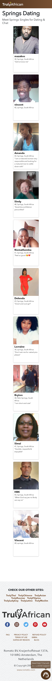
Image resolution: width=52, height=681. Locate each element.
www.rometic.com (26, 670)
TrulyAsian (40, 596)
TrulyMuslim (41, 601)
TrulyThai (11, 596)
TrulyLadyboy (11, 601)
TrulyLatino (27, 601)
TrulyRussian (18, 598)
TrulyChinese (25, 596)
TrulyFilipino (34, 598)
